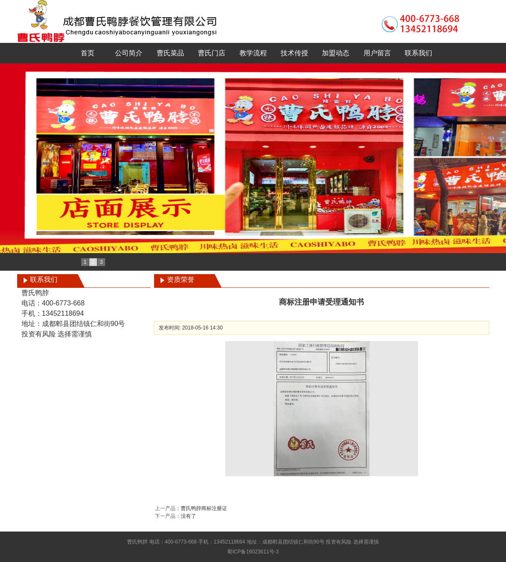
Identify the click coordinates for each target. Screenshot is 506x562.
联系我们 (418, 53)
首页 (87, 53)
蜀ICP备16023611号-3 (253, 552)
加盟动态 (335, 53)
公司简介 (128, 53)
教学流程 (253, 53)
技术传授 (294, 53)
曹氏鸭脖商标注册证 (204, 508)
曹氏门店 (211, 53)
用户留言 (377, 53)
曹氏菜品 (170, 53)
